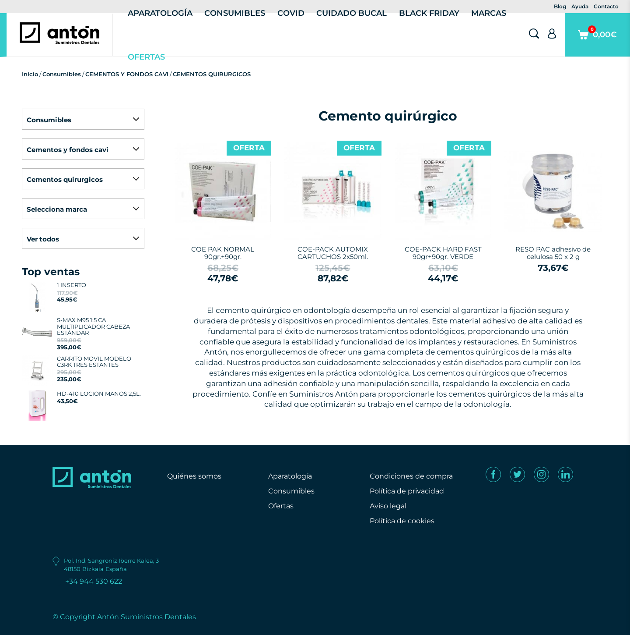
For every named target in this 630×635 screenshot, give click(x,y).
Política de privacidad (407, 491)
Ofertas (146, 57)
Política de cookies (402, 521)
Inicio (30, 74)
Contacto (606, 6)
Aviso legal (388, 506)
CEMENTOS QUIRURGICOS (212, 74)
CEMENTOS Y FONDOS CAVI (126, 74)
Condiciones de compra (411, 476)
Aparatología (290, 476)
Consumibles (61, 74)
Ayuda (579, 6)
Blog (560, 6)
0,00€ (597, 41)
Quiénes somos (194, 476)
